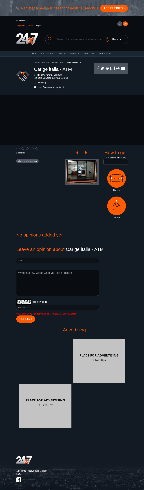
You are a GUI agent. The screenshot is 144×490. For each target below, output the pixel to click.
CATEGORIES (47, 54)
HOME (34, 54)
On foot (116, 208)
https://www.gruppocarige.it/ (51, 87)
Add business (113, 8)
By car (116, 180)
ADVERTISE (89, 54)
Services (74, 54)
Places (61, 54)
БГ (120, 24)
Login (38, 26)
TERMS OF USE (106, 54)
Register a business (25, 26)
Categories (45, 62)
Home (36, 62)
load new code (39, 301)
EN (125, 24)
